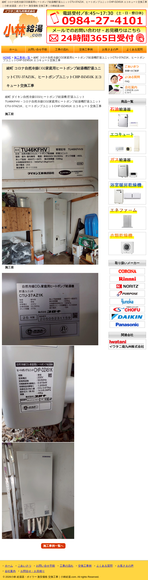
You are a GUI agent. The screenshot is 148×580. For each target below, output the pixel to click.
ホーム (13, 49)
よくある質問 (134, 49)
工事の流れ (62, 49)
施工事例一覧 (22, 57)
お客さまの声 (110, 49)
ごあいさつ (24, 565)
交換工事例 (86, 49)
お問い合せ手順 (37, 49)
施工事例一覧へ (53, 546)
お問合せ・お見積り (32, 571)
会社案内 (10, 571)
